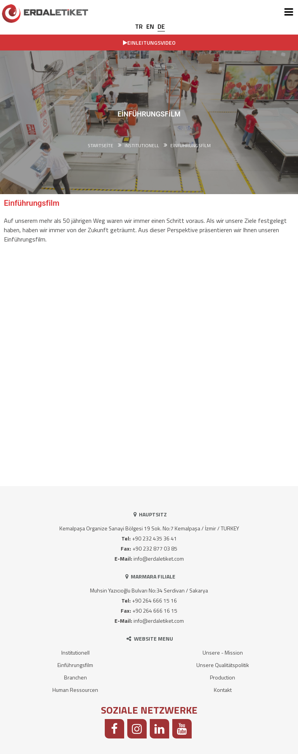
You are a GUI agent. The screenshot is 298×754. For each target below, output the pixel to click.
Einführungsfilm (190, 145)
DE (161, 26)
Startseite (100, 145)
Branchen (75, 677)
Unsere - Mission (223, 652)
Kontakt (223, 690)
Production (222, 677)
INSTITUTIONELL (142, 145)
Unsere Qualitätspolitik (222, 665)
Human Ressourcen (75, 690)
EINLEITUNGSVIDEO (149, 42)
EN (150, 26)
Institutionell (75, 652)
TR (139, 26)
